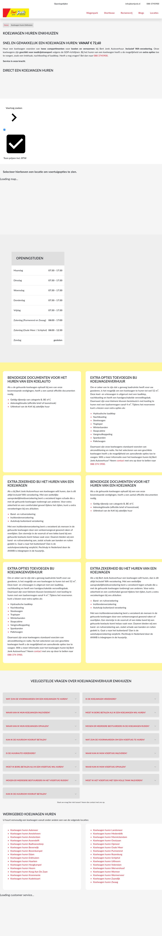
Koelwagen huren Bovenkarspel (26, 850)
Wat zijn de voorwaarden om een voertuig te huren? (115, 739)
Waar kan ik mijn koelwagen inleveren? (28, 712)
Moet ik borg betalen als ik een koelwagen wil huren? (115, 712)
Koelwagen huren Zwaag (105, 882)
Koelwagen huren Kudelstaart (25, 878)
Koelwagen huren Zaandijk (106, 878)
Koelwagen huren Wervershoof (109, 868)
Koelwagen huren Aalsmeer (24, 830)
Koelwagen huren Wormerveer (108, 875)
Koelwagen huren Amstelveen (25, 833)
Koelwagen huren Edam (22, 854)
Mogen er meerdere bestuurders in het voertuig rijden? (37, 780)
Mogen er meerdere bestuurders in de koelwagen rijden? (117, 726)
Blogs (141, 12)
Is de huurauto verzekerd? (21, 753)
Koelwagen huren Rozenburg (107, 854)
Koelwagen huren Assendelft (24, 840)
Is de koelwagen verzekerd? (100, 699)
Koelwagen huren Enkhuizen (24, 857)
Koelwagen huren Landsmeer (108, 830)
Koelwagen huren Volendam (107, 864)
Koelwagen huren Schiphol (106, 857)
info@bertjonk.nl (132, 3)
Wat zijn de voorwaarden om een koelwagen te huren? (37, 699)
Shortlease (109, 12)
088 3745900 (101, 55)
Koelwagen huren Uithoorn (106, 861)
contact (120, 460)
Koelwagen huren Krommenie (25, 875)
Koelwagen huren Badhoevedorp (27, 843)
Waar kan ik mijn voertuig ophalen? (105, 767)
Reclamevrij (126, 12)
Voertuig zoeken (14, 116)
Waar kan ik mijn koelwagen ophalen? (27, 726)
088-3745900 (153, 3)
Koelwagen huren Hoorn (22, 868)
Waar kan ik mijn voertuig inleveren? (106, 753)
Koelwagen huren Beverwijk (24, 847)
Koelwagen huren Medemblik (108, 833)
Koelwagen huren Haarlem (23, 861)
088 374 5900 (97, 464)
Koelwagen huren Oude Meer (108, 847)
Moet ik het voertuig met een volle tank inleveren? (114, 780)
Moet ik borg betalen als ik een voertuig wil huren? (35, 767)
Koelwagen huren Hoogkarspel (26, 864)
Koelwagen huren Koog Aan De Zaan (29, 871)
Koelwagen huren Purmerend (108, 850)
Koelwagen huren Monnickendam (110, 837)
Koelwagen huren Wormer (106, 871)
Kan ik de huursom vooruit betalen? (26, 739)
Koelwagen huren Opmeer (106, 843)
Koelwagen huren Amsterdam (25, 837)
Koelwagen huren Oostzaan (107, 840)
